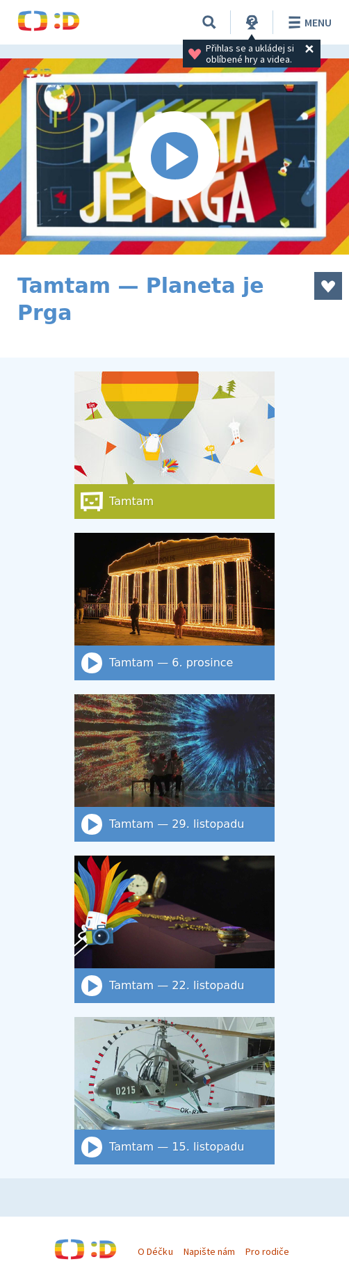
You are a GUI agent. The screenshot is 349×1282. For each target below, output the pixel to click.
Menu (308, 22)
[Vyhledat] (209, 22)
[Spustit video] (174, 156)
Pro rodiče (267, 1251)
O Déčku (155, 1251)
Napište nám (209, 1251)
